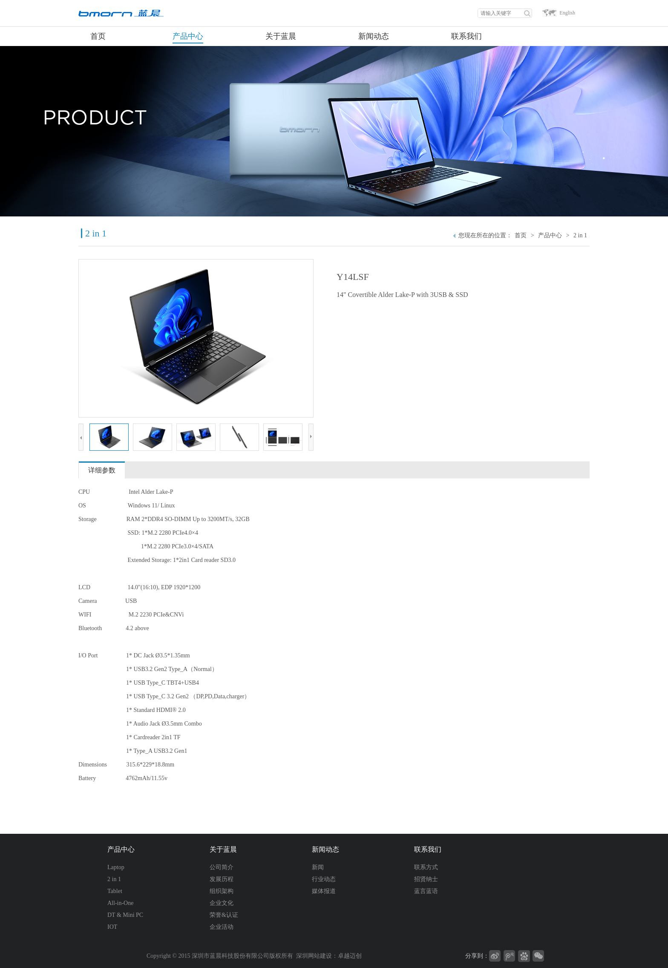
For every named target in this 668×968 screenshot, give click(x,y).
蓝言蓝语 (426, 891)
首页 (521, 235)
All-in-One (120, 903)
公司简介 (221, 867)
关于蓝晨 (223, 849)
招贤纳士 (426, 879)
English (567, 13)
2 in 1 (580, 235)
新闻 (318, 867)
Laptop (115, 867)
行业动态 (324, 879)
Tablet (114, 891)
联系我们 (427, 849)
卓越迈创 (350, 956)
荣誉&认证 (224, 915)
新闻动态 (325, 849)
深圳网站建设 (314, 956)
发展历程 (221, 879)
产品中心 (550, 235)
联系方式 (426, 867)
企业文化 (221, 903)
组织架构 (221, 891)
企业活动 (221, 927)
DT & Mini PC (125, 915)
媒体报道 (324, 891)
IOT (112, 927)
